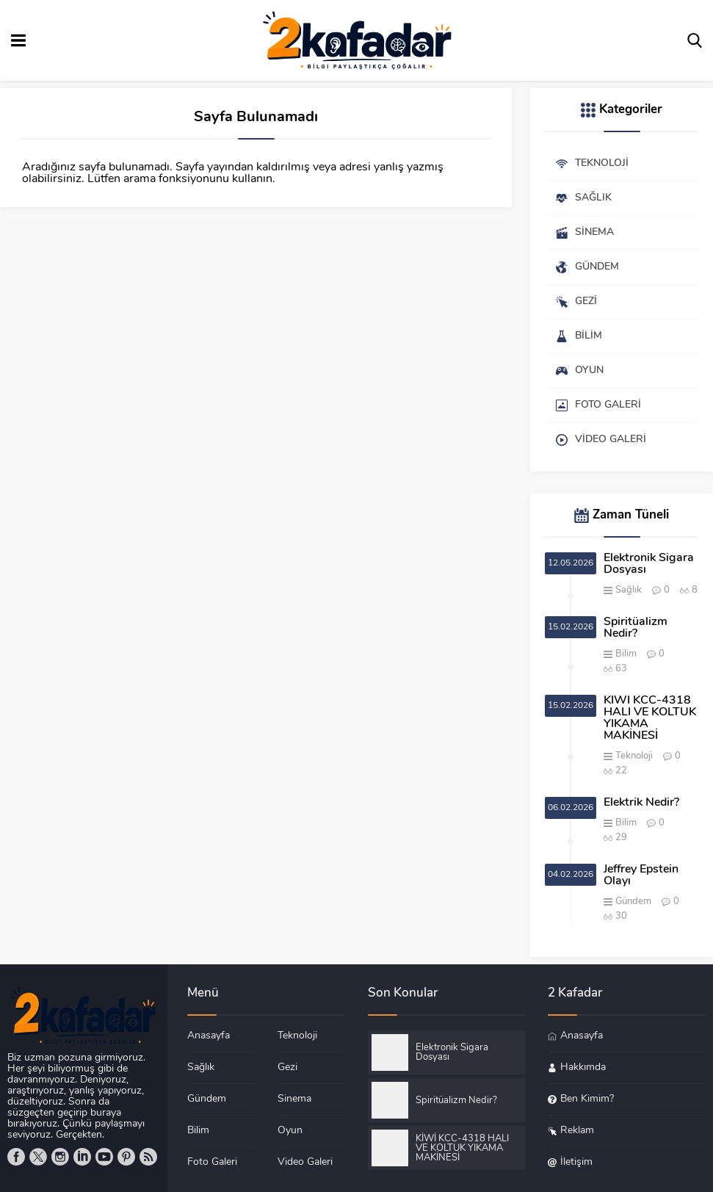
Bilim (626, 654)
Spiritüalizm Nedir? (635, 628)
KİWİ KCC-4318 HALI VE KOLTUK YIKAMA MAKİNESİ (650, 718)
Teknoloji (634, 756)
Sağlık (628, 590)
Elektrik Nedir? (641, 803)
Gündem (633, 901)
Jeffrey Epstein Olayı (641, 875)
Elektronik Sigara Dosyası (649, 564)
